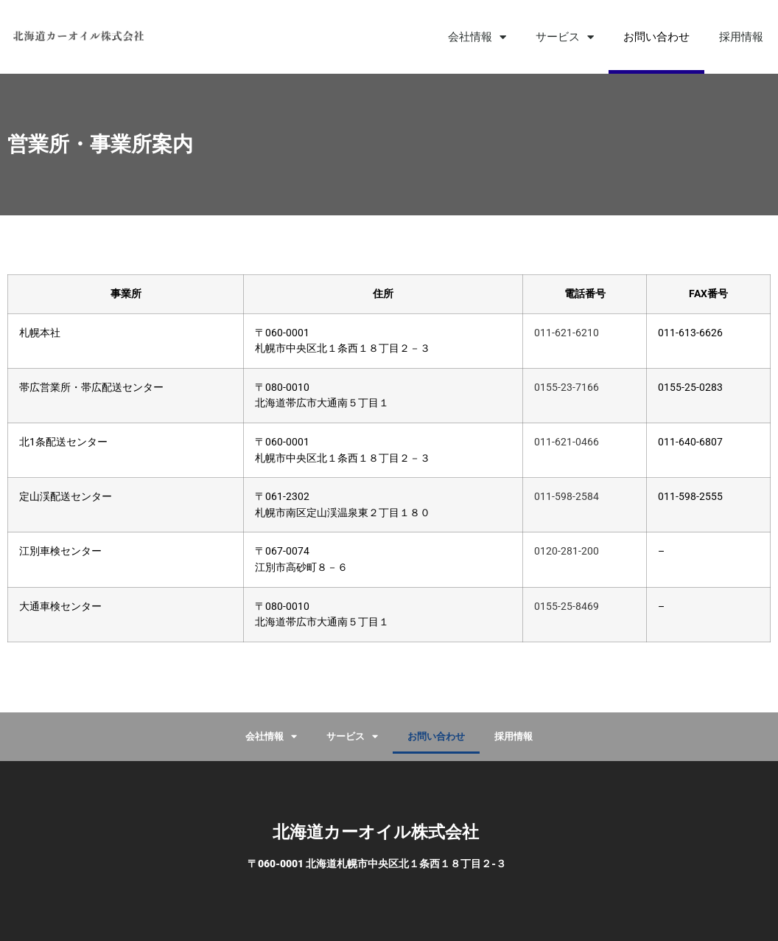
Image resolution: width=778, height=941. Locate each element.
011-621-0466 (566, 442)
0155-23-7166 (566, 387)
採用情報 (741, 37)
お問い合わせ (656, 37)
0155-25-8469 (566, 606)
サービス (565, 37)
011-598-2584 (566, 496)
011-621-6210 (566, 333)
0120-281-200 (566, 551)
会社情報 (477, 37)
